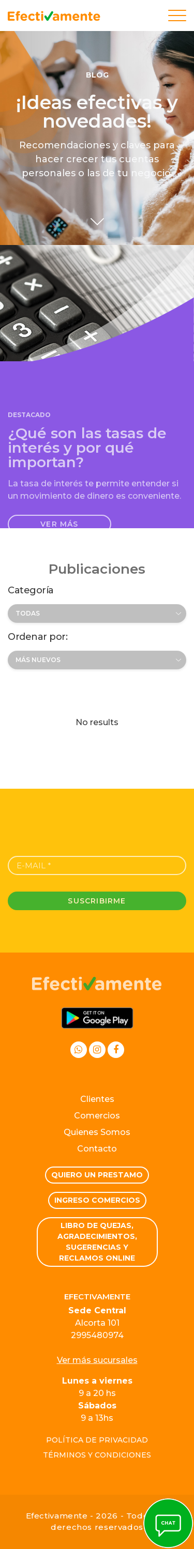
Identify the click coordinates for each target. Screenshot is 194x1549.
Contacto (97, 1149)
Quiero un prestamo (97, 1174)
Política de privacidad (97, 1440)
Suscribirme (97, 901)
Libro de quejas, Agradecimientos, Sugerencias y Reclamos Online (97, 1242)
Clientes (97, 1099)
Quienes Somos (97, 1132)
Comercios (97, 1116)
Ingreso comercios (97, 1200)
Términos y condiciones (97, 1455)
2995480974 (97, 1335)
